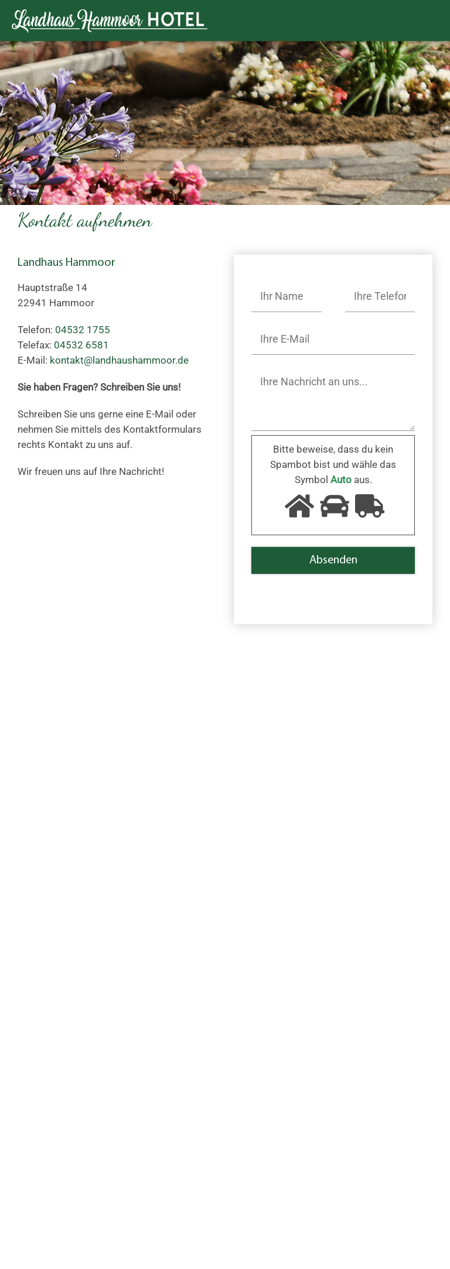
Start (28, 1102)
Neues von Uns (50, 1148)
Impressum (174, 1132)
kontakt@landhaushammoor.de (87, 915)
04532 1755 (65, 899)
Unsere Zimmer (52, 1117)
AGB (355, 1223)
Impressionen (179, 1102)
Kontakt (167, 1117)
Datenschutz (176, 1148)
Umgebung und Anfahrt (69, 1132)
